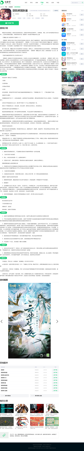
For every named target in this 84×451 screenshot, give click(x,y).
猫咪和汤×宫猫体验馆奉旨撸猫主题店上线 (36, 428)
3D (32, 18)
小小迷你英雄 (70, 29)
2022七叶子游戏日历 (72, 83)
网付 (68, 23)
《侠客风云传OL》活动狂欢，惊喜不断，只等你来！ (51, 415)
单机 (47, 2)
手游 (42, 2)
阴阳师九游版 (4, 390)
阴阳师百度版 (4, 388)
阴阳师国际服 (17, 6)
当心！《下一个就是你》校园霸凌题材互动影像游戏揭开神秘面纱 (36, 415)
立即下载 (55, 369)
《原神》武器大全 (73, 96)
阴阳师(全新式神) (5, 375)
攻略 (36, 2)
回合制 (19, 18)
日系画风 (37, 18)
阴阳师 (2, 370)
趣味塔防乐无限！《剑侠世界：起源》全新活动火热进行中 (6, 428)
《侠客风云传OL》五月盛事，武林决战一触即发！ (21, 415)
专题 (58, 2)
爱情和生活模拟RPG (72, 63)
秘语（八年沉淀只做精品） (72, 53)
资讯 (31, 2)
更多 (82, 10)
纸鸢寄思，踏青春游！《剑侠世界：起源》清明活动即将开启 (51, 428)
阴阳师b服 (3, 382)
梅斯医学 (69, 34)
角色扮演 (11, 6)
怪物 (43, 18)
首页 (26, 2)
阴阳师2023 (3, 377)
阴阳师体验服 (4, 380)
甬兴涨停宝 (69, 13)
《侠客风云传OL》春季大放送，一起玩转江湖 (21, 428)
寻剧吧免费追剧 (70, 42)
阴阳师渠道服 (4, 385)
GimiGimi (69, 18)
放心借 (68, 48)
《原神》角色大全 (73, 110)
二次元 (28, 18)
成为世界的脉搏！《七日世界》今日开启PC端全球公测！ (6, 415)
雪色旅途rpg (70, 58)
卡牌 (24, 18)
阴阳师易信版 (4, 372)
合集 (52, 2)
